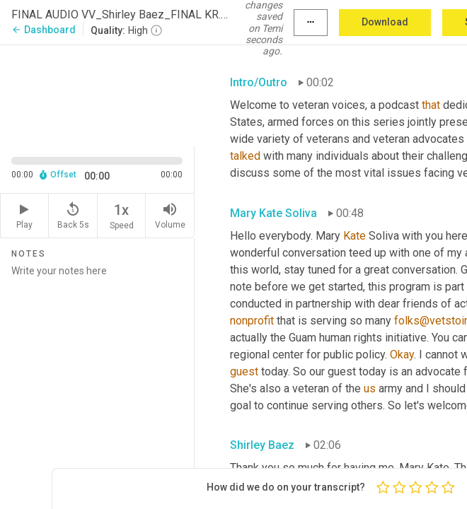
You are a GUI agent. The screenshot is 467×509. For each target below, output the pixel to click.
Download (385, 22)
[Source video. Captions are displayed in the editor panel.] (97, 94)
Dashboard (43, 29)
